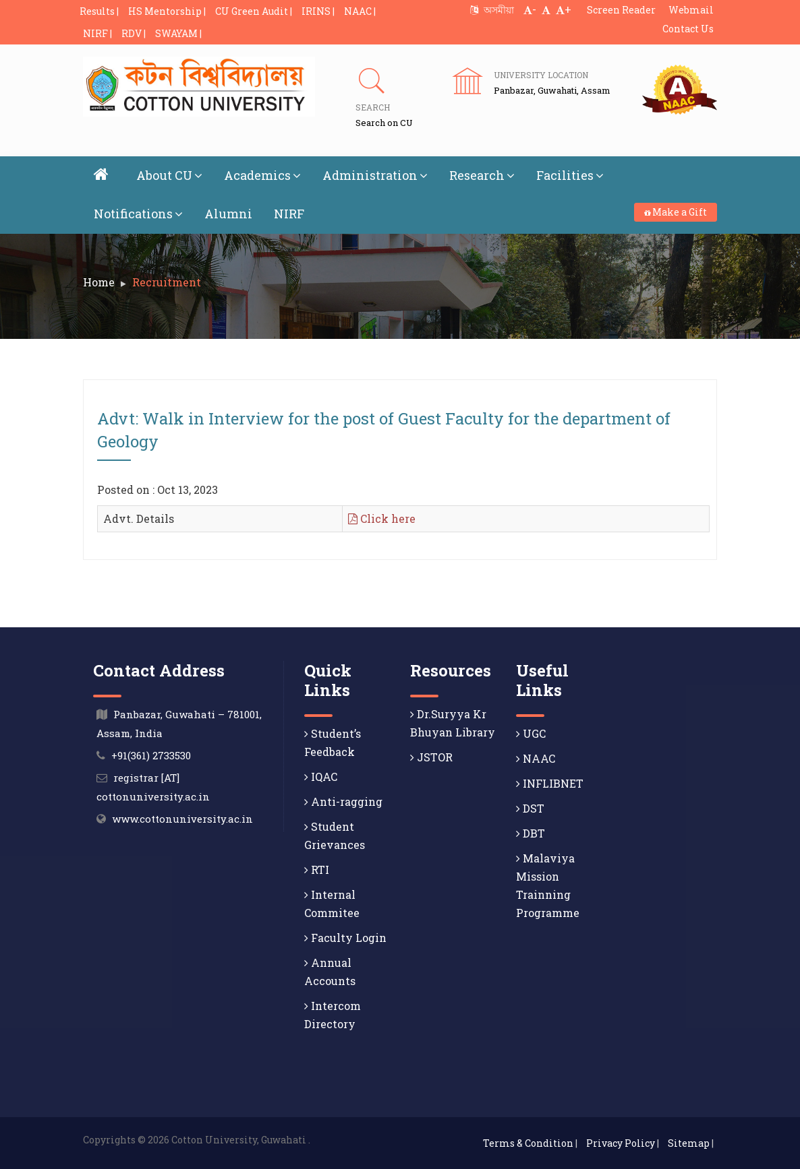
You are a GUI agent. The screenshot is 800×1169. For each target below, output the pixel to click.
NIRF (289, 214)
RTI (316, 869)
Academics (262, 175)
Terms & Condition (528, 1143)
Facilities (570, 175)
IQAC (320, 776)
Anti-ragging (343, 801)
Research (482, 175)
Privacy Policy (620, 1143)
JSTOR (431, 757)
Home (99, 282)
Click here (382, 518)
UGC (531, 733)
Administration (375, 175)
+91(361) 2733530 (151, 755)
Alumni (228, 214)
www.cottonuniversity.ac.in (182, 818)
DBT (530, 833)
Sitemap (689, 1143)
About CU (169, 175)
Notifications (138, 214)
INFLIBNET (549, 783)
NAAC (535, 758)
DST (530, 808)
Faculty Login (345, 937)
